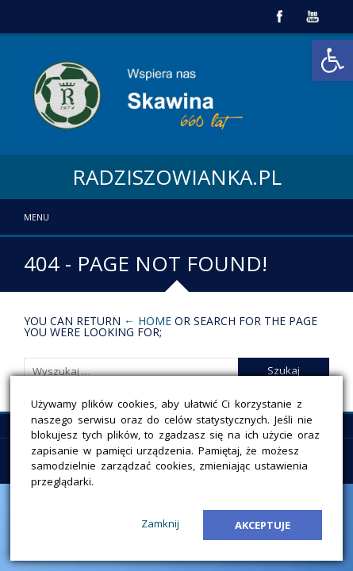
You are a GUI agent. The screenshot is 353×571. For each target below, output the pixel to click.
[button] (332, 60)
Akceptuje (262, 525)
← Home (147, 320)
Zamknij (160, 523)
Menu (36, 217)
